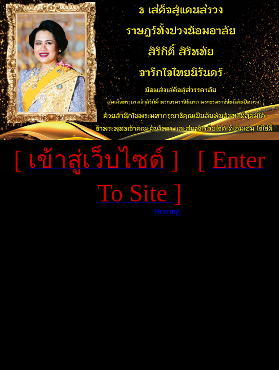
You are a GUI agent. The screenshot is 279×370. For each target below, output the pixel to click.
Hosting (167, 211)
